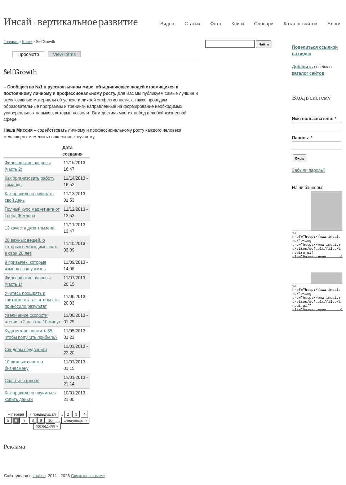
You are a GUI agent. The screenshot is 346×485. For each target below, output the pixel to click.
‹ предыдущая (43, 414)
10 (50, 420)
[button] (295, 107)
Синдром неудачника (26, 349)
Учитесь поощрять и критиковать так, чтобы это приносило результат (32, 300)
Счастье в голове (22, 380)
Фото (215, 23)
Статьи (192, 23)
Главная (11, 41)
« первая (16, 414)
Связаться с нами (88, 475)
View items (64, 54)
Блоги (334, 23)
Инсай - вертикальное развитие (71, 21)
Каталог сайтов (300, 23)
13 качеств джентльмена (29, 228)
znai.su (38, 475)
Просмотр (28, 54)
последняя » (47, 426)
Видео (167, 23)
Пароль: (302, 137)
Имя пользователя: (314, 118)
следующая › (75, 420)
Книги (237, 23)
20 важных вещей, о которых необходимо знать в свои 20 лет (31, 247)
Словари (264, 23)
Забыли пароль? (308, 170)
